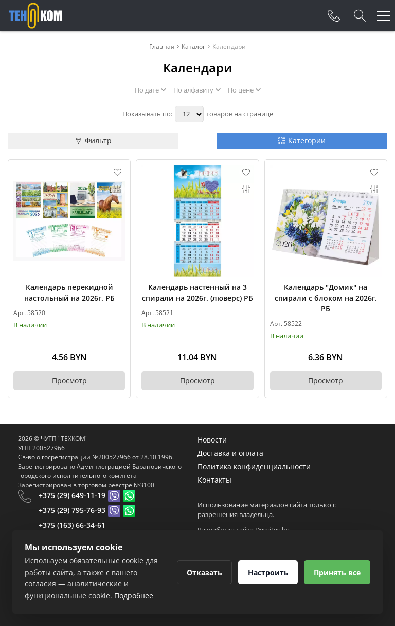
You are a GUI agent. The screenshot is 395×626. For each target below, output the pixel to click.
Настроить (267, 572)
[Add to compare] (118, 189)
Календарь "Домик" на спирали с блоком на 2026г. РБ (326, 298)
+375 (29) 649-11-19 (72, 495)
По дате (150, 90)
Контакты (214, 480)
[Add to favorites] (118, 172)
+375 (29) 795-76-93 (72, 510)
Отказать (204, 572)
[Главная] (35, 16)
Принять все (337, 572)
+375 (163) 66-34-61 (72, 525)
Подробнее (133, 595)
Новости (212, 440)
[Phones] (334, 16)
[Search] (360, 16)
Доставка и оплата (230, 453)
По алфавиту (197, 90)
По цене (244, 90)
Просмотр (69, 380)
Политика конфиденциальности (254, 466)
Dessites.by (272, 530)
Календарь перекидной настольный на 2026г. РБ (69, 292)
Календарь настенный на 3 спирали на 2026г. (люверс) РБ (197, 292)
